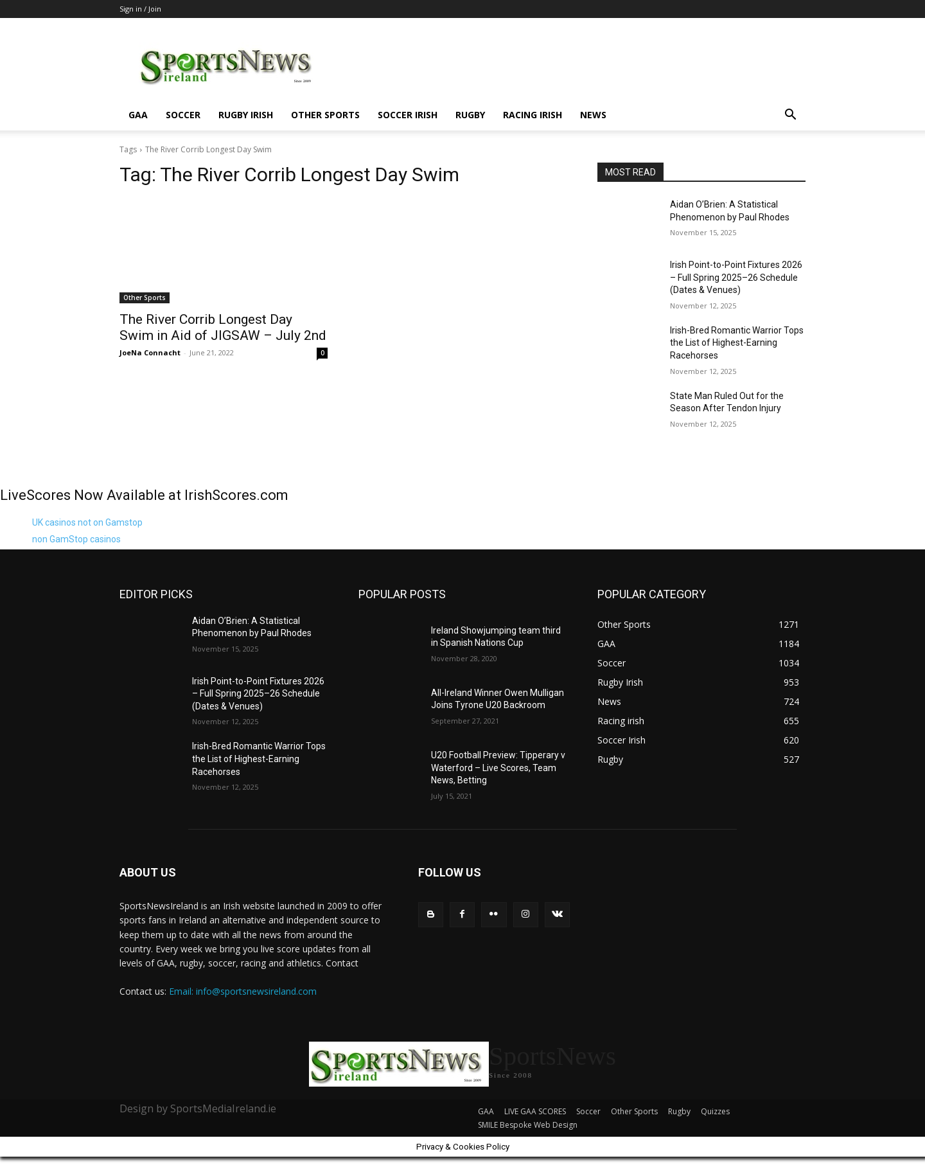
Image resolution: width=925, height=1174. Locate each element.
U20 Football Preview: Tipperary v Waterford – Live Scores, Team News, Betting (498, 767)
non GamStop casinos (76, 539)
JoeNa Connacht (150, 352)
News (593, 115)
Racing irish (532, 115)
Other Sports (325, 115)
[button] (790, 116)
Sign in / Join (140, 8)
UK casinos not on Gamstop (87, 522)
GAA (138, 115)
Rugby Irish (245, 115)
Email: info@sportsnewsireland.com (243, 991)
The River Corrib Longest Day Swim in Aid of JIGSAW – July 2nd (222, 327)
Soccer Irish (407, 115)
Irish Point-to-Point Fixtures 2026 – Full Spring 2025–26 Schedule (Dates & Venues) (736, 277)
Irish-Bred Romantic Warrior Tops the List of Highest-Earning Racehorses (737, 342)
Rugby (470, 115)
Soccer (183, 115)
